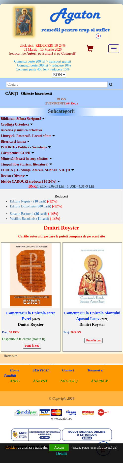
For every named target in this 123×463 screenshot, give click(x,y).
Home (14, 370)
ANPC (15, 381)
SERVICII (40, 370)
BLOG (61, 99)
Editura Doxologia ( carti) (36, 206)
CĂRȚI (11, 93)
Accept (59, 447)
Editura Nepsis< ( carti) (33, 201)
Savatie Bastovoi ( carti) (34, 213)
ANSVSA (40, 381)
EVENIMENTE (61, 103)
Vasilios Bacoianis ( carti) (35, 218)
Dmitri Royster (31, 324)
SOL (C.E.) (70, 381)
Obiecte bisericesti (36, 93)
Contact (68, 370)
